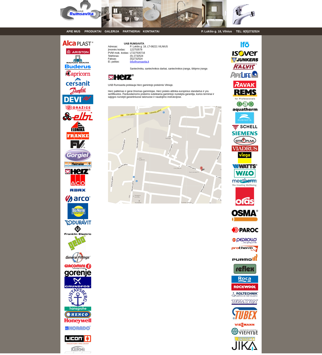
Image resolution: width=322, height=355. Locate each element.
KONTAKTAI (151, 31)
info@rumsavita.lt (139, 61)
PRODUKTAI (93, 31)
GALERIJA (112, 31)
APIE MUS (73, 31)
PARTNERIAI (131, 31)
